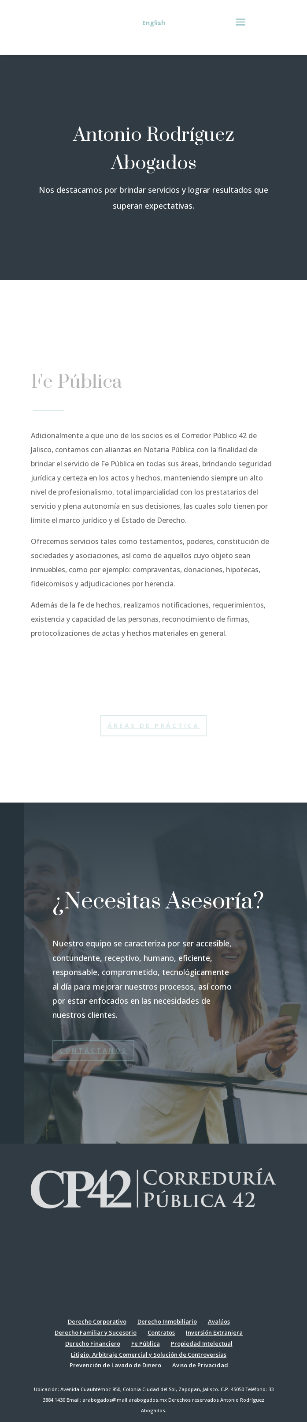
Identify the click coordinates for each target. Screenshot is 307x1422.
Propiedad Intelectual (202, 1343)
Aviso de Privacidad (200, 1365)
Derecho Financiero (92, 1343)
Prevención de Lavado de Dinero (115, 1365)
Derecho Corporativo (97, 1321)
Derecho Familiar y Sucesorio (96, 1332)
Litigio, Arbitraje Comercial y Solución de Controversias (148, 1354)
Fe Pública (145, 1343)
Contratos (161, 1332)
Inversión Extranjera (214, 1332)
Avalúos (219, 1321)
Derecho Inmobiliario (167, 1321)
